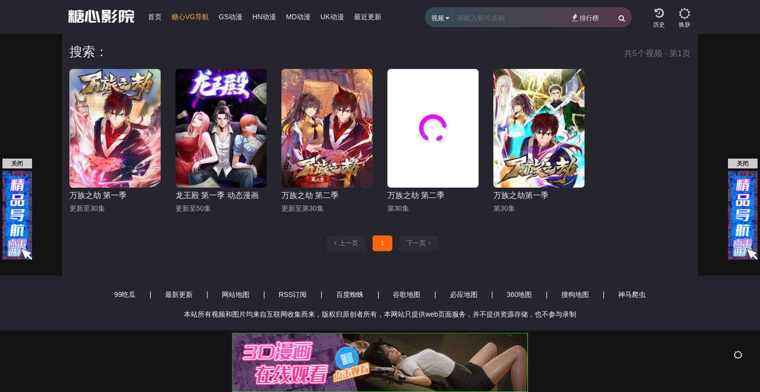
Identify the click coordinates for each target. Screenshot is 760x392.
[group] (190, 19)
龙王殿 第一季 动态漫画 (217, 195)
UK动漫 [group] (332, 17)
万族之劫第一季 (521, 195)
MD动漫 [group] (298, 17)
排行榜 (585, 17)
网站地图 (235, 294)
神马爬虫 (632, 294)
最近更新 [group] (367, 17)
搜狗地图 (575, 294)
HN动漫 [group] (264, 17)
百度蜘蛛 (350, 294)
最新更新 (179, 294)
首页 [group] (155, 17)
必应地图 (464, 294)
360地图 (519, 294)
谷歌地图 (406, 294)
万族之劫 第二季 (310, 195)
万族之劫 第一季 (98, 195)
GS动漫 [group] (230, 17)
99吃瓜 (125, 294)
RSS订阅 (293, 294)
